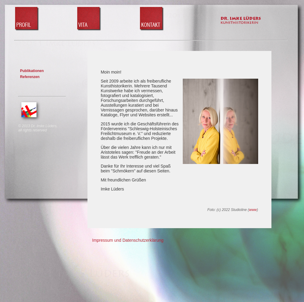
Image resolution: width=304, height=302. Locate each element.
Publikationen (32, 71)
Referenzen (30, 77)
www (253, 210)
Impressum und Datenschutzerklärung (128, 240)
